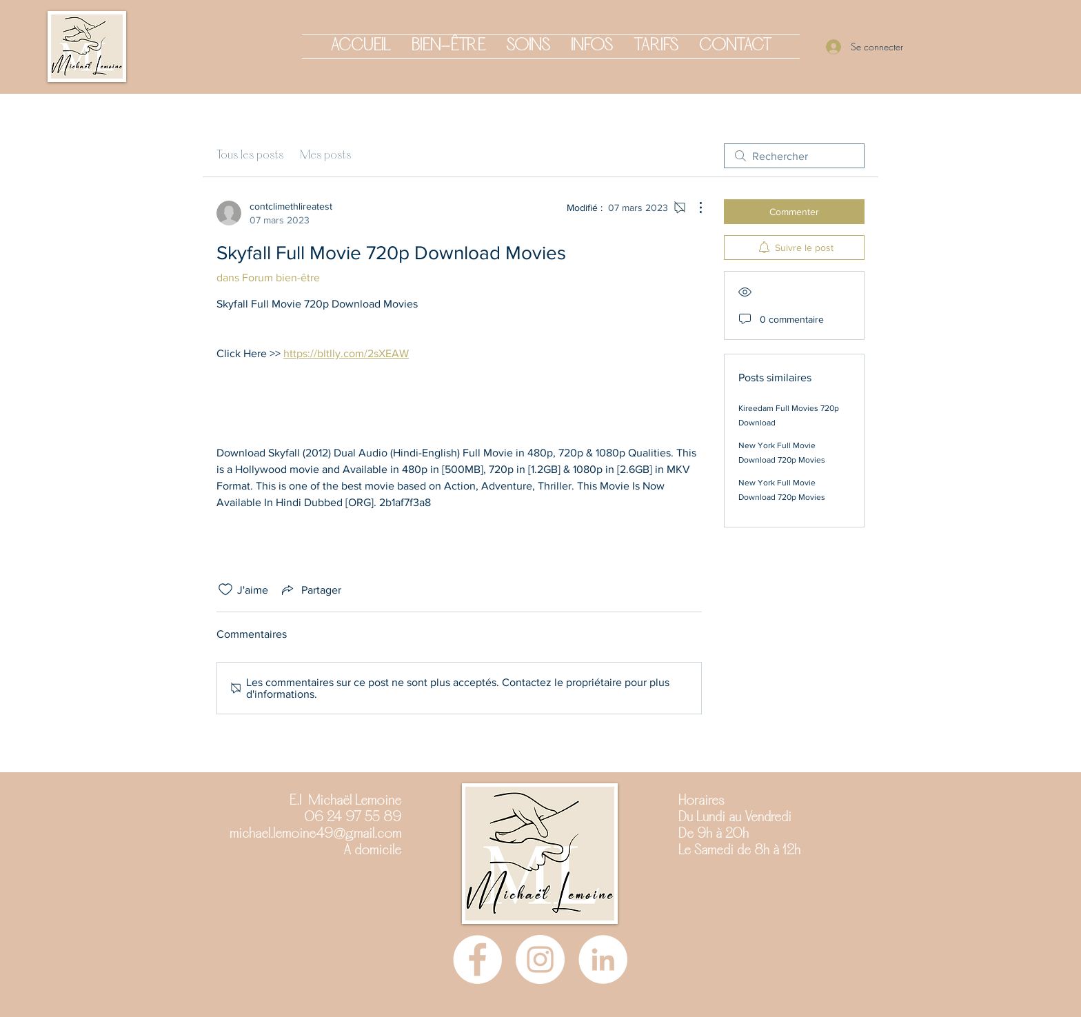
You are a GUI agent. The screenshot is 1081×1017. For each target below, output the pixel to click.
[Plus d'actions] (693, 207)
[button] (448, 46)
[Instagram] (540, 959)
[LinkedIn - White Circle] (602, 959)
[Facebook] (477, 959)
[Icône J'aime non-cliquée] (225, 589)
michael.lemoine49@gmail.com (315, 834)
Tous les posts (249, 155)
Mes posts (325, 155)
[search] (794, 155)
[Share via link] (310, 589)
